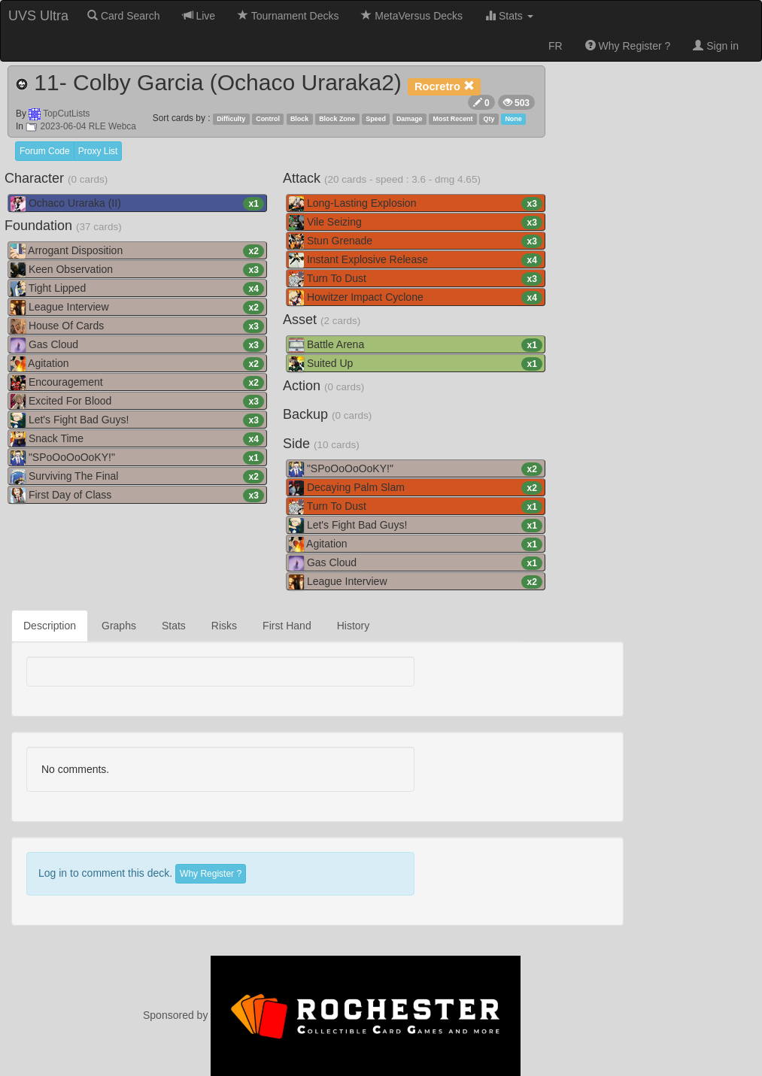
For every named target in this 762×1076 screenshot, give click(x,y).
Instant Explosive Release (415, 260)
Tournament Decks (288, 16)
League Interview (137, 307)
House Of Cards (137, 326)
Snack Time (137, 439)
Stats (509, 16)
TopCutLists (66, 113)
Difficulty (231, 119)
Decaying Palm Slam (415, 488)
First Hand (287, 626)
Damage (409, 119)
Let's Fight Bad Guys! (137, 420)
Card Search (123, 16)
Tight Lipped (137, 288)
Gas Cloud (137, 345)
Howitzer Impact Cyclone (415, 297)
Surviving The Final (137, 476)
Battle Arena (415, 345)
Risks (224, 626)
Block (299, 119)
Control (268, 119)
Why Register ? (628, 46)
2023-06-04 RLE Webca (81, 126)
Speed (376, 119)
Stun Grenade (415, 241)
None (513, 119)
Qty (489, 119)
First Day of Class (137, 495)
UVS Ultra (38, 15)
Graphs (119, 626)
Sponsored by (332, 1015)
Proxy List (98, 151)
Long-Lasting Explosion (415, 203)
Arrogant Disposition (137, 251)
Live (199, 16)
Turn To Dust (415, 278)
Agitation (137, 363)
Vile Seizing (415, 222)
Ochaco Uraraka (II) (137, 203)
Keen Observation (137, 269)
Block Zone (337, 119)
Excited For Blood (137, 401)
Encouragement (137, 382)
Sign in (716, 46)
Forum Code (45, 151)
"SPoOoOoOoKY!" (137, 457)
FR (555, 46)
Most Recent (453, 119)
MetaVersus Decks (412, 16)
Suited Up (415, 363)
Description (49, 626)
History (353, 626)
